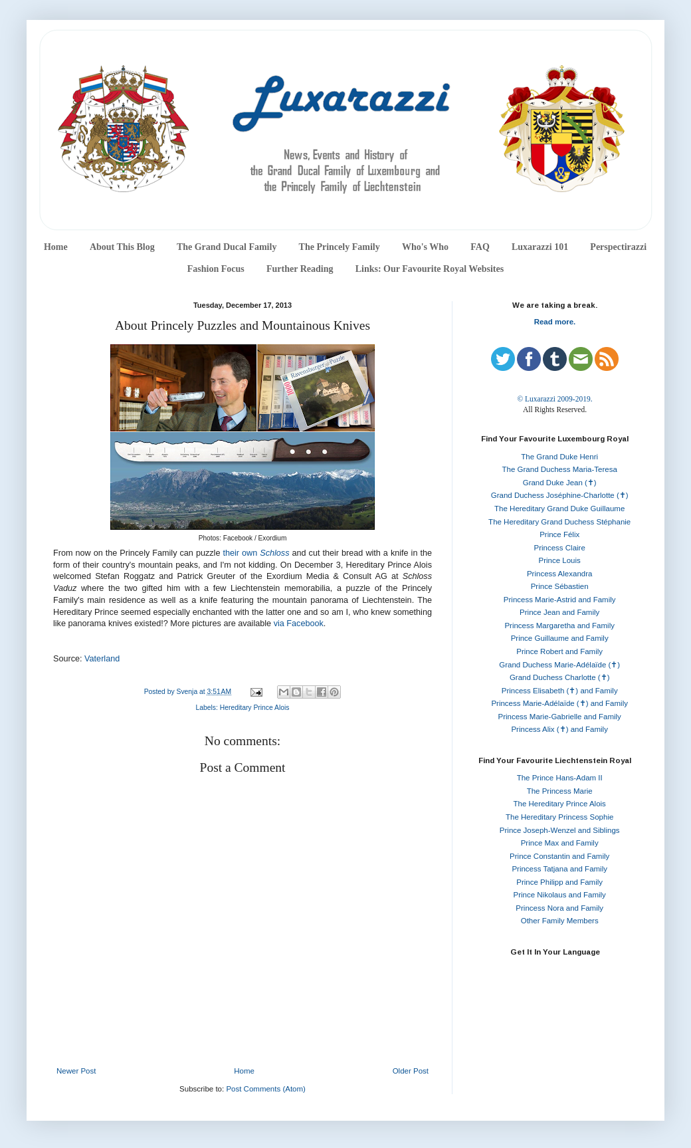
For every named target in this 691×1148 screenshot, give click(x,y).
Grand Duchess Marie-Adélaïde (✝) (559, 665)
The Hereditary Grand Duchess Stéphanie (559, 522)
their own (241, 553)
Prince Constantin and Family (559, 856)
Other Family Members (560, 921)
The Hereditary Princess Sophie (559, 817)
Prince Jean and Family (559, 612)
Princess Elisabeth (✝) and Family (560, 691)
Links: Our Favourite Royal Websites (429, 269)
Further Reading (299, 269)
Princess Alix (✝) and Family (559, 729)
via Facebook (299, 623)
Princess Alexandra (559, 574)
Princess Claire (559, 548)
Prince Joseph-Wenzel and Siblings (560, 830)
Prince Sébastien (560, 586)
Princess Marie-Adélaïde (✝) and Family (559, 703)
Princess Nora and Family (559, 908)
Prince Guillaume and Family (560, 638)
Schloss (274, 553)
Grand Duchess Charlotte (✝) (560, 677)
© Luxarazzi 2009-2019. (554, 399)
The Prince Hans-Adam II (560, 778)
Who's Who (425, 247)
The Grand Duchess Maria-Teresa (559, 469)
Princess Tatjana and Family (559, 869)
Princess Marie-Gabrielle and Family (559, 717)
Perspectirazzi (618, 247)
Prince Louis (560, 560)
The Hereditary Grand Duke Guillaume (559, 509)
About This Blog (122, 247)
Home (56, 247)
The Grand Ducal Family (227, 247)
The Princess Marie (560, 791)
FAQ (480, 247)
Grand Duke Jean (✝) (560, 483)
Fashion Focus (216, 269)
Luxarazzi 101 (540, 247)
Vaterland (102, 658)
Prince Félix (559, 534)
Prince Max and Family (560, 843)
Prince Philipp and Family (559, 882)
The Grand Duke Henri (559, 457)
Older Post (411, 1071)
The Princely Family (339, 247)
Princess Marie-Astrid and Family (560, 600)
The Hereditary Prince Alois (560, 804)
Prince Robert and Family (559, 651)
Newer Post (76, 1071)
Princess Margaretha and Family (559, 626)
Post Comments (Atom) (266, 1089)
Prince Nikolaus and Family (560, 895)
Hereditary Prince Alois (255, 707)
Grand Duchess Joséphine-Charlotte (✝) (560, 495)
